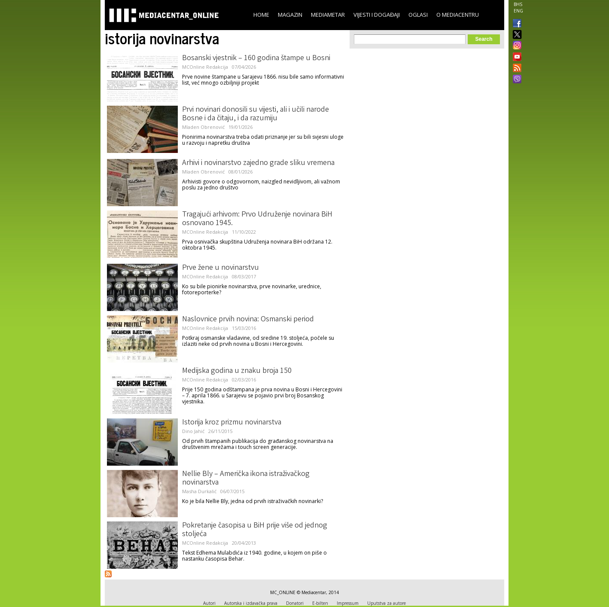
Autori (209, 603)
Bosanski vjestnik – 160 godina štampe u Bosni (256, 58)
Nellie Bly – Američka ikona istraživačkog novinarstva (246, 478)
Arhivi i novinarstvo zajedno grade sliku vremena (258, 163)
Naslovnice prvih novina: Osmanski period (248, 319)
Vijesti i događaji (376, 14)
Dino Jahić (193, 431)
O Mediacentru (457, 14)
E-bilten (320, 603)
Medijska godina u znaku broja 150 (237, 371)
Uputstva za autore (386, 603)
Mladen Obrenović (203, 127)
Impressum (348, 603)
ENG (518, 11)
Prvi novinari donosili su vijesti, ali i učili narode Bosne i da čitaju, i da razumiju (255, 114)
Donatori (295, 603)
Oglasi (418, 14)
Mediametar (328, 14)
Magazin (290, 14)
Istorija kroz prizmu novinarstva (231, 422)
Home (261, 14)
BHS (518, 4)
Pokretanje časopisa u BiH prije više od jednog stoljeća (254, 530)
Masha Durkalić (199, 491)
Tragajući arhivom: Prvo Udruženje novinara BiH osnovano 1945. (257, 219)
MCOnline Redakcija (205, 67)
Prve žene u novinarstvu (220, 268)
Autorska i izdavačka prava (250, 603)
